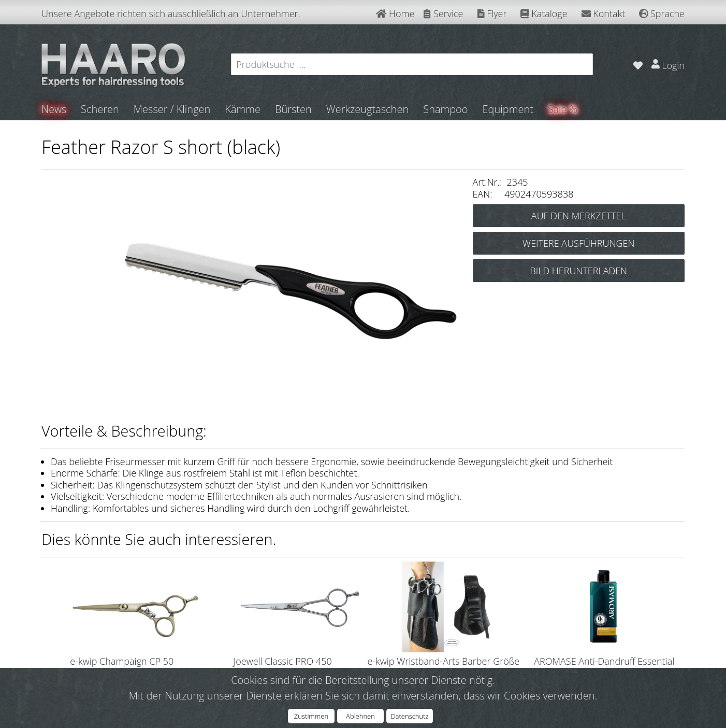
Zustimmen (311, 716)
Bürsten (293, 109)
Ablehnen (360, 716)
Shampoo (446, 109)
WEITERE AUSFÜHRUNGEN (578, 243)
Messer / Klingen (172, 109)
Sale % (563, 109)
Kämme (243, 109)
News (54, 109)
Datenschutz (409, 716)
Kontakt (604, 13)
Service (443, 13)
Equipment (508, 109)
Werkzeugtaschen (368, 109)
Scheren (100, 109)
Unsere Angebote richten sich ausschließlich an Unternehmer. (170, 13)
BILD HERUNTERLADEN (578, 270)
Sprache (662, 13)
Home (395, 13)
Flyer (492, 13)
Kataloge (543, 13)
